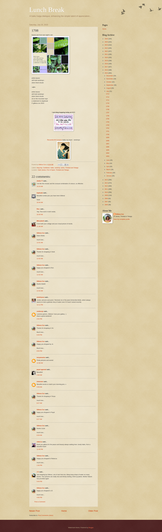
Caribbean (46, 168)
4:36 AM (39, 375)
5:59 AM (39, 387)
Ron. (38, 209)
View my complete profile (122, 219)
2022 (106, 51)
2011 (106, 189)
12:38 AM (40, 363)
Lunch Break (46, 9)
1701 (107, 131)
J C (38, 472)
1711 (107, 100)
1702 (107, 128)
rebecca (39, 442)
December (109, 76)
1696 (107, 147)
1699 (107, 137)
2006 (106, 205)
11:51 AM (40, 242)
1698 (107, 140)
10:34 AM (40, 202)
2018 (106, 63)
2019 (106, 60)
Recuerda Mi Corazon (54, 140)
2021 (106, 54)
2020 (106, 57)
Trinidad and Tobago (71, 168)
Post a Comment (39, 502)
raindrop (57, 168)
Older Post (93, 511)
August (108, 88)
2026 (106, 39)
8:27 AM (39, 403)
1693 (107, 156)
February (109, 173)
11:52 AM (40, 258)
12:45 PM (40, 449)
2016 (106, 70)
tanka (63, 168)
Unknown (40, 381)
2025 (106, 42)
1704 (107, 122)
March (108, 169)
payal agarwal (41, 369)
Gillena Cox (41, 233)
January (109, 176)
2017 (106, 67)
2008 (106, 198)
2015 (106, 73)
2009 (106, 195)
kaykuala (40, 193)
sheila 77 (40, 181)
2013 (106, 183)
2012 (106, 186)
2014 (106, 180)
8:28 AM (39, 435)
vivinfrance (40, 297)
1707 (107, 112)
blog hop (39, 168)
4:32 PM (39, 319)
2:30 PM (39, 465)
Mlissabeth (40, 221)
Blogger (91, 527)
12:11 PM (40, 305)
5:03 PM (39, 481)
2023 (106, 48)
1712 (107, 97)
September (110, 85)
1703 (107, 125)
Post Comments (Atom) (45, 515)
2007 (106, 201)
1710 (107, 103)
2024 (106, 45)
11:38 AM (40, 226)
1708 (107, 109)
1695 (107, 150)
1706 (107, 116)
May (107, 163)
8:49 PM (39, 335)
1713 (107, 94)
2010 (106, 192)
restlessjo (40, 311)
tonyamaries (41, 357)
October (109, 82)
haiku (52, 168)
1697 (107, 144)
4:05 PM (39, 497)
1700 (107, 134)
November (109, 79)
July (107, 91)
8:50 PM (39, 351)
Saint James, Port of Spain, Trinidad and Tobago (53, 170)
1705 (107, 119)
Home (64, 511)
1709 (107, 106)
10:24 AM (40, 186)
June (108, 160)
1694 (107, 153)
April (108, 166)
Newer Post (34, 511)
